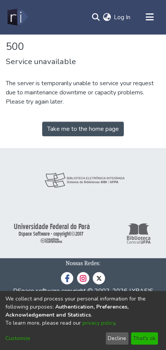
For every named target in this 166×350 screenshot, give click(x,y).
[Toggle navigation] (149, 17)
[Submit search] (95, 17)
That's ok (144, 338)
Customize (17, 338)
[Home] (17, 17)
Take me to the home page (83, 129)
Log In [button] (122, 17)
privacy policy (98, 323)
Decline (117, 338)
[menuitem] (107, 17)
